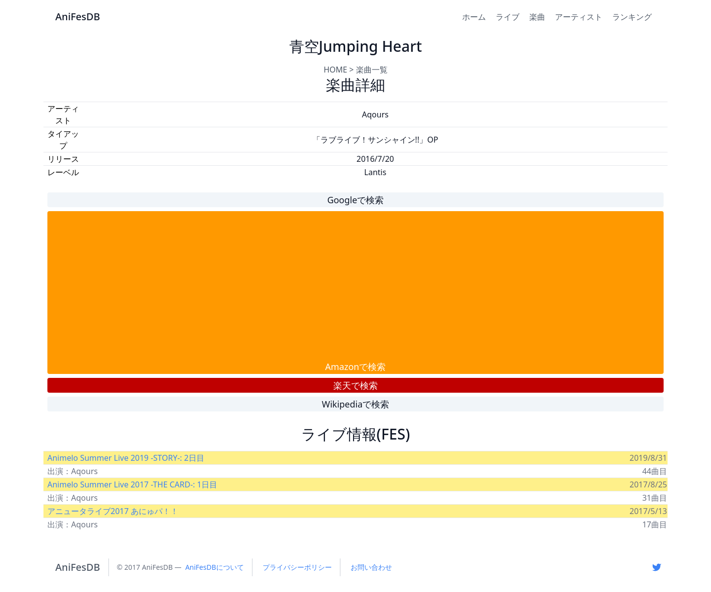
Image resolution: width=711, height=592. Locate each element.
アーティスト (578, 16)
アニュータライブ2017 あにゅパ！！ (112, 511)
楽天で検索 (355, 385)
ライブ (507, 16)
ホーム (474, 16)
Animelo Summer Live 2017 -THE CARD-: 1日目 (132, 484)
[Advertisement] (355, 286)
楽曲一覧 (372, 69)
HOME (335, 69)
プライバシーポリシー (297, 567)
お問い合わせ (371, 567)
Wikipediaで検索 (356, 404)
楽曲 (537, 16)
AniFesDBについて (214, 567)
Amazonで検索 (355, 366)
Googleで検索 (355, 200)
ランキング (632, 16)
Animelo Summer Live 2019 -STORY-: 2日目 (125, 457)
